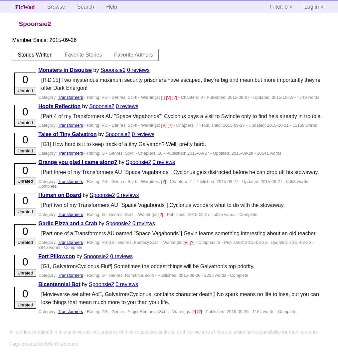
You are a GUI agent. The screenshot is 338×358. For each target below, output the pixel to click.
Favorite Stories (83, 55)
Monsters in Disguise (65, 70)
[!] (163, 97)
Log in (311, 7)
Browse (56, 7)
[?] (175, 97)
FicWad (25, 7)
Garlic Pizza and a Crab (67, 223)
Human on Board (59, 195)
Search (85, 7)
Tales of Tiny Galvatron (67, 134)
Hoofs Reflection (59, 106)
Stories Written (35, 55)
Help (111, 7)
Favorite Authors (133, 55)
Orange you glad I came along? (77, 162)
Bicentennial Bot (59, 284)
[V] (169, 97)
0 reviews (138, 70)
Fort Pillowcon (56, 256)
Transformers (70, 97)
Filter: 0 (279, 7)
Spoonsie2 (113, 70)
